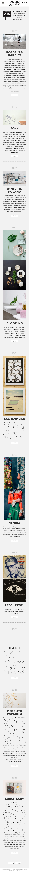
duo (21, 813)
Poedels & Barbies (14, 54)
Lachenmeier (14, 419)
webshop (19, 150)
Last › (19, 863)
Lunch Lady (14, 799)
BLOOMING (14, 323)
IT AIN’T (14, 648)
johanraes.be (11, 870)
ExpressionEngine (19, 869)
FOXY (15, 128)
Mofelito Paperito (14, 712)
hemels (14, 523)
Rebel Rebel (14, 605)
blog (18, 848)
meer (14, 95)
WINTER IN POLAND (14, 190)
